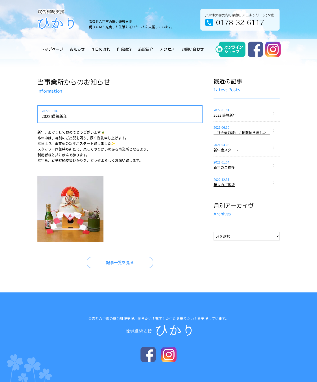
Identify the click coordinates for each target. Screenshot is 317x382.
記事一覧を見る (120, 262)
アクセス (167, 49)
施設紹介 (145, 49)
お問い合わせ (192, 49)
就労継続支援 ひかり (61, 19)
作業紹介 (124, 49)
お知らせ (77, 49)
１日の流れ (100, 49)
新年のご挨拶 (224, 167)
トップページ (52, 49)
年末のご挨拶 (224, 184)
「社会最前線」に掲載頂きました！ (242, 132)
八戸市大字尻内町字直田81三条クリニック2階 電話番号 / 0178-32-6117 (240, 20)
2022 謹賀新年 (225, 115)
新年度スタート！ (228, 149)
